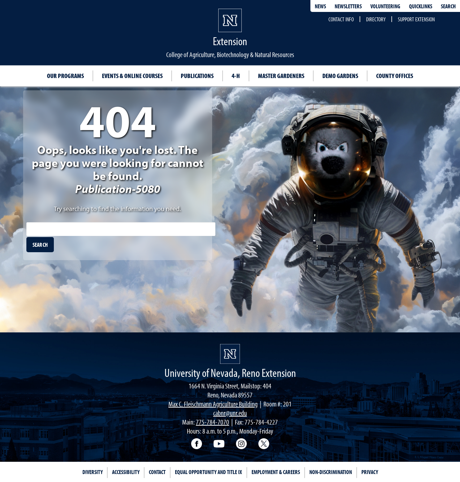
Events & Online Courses (132, 76)
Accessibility (125, 471)
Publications (197, 76)
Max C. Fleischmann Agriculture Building (213, 403)
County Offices (394, 76)
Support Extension (416, 19)
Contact (157, 471)
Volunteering (385, 6)
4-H (236, 76)
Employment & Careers (276, 471)
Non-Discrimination (330, 471)
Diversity (92, 471)
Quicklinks (420, 6)
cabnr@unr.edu (230, 412)
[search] (40, 244)
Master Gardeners (281, 76)
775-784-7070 (212, 421)
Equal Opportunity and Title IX (208, 471)
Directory (376, 19)
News (320, 6)
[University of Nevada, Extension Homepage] (230, 354)
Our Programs (65, 76)
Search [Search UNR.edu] (448, 6)
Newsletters (348, 6)
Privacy (369, 471)
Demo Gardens (340, 76)
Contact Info (341, 19)
